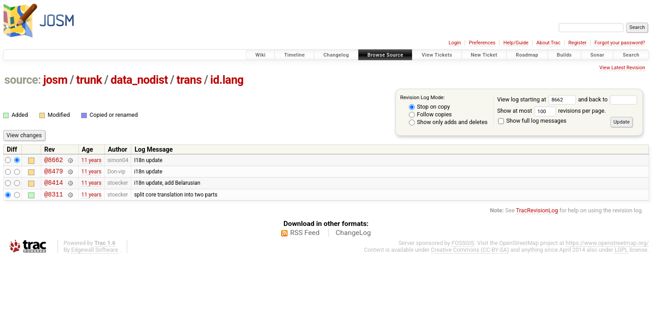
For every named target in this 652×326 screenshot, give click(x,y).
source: (23, 79)
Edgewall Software (94, 255)
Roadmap (527, 55)
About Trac (549, 43)
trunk (89, 79)
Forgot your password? (619, 43)
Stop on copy (429, 106)
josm (55, 79)
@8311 (53, 199)
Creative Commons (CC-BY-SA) (470, 255)
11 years (91, 161)
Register (577, 43)
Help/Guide (515, 43)
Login (455, 43)
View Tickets (437, 55)
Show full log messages (532, 120)
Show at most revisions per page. (551, 110)
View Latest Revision (622, 68)
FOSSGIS (462, 248)
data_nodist (139, 79)
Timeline (294, 55)
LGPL (621, 255)
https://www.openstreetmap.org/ (607, 248)
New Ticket (484, 55)
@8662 (53, 161)
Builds (564, 55)
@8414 (53, 186)
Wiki (260, 55)
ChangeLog (353, 238)
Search (631, 55)
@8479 (53, 173)
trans (189, 79)
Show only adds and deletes (448, 122)
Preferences (482, 43)
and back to (608, 99)
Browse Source (385, 55)
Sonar (597, 55)
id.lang (227, 79)
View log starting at (537, 99)
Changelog (336, 55)
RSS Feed (305, 238)
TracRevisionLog (537, 215)
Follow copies (430, 114)
